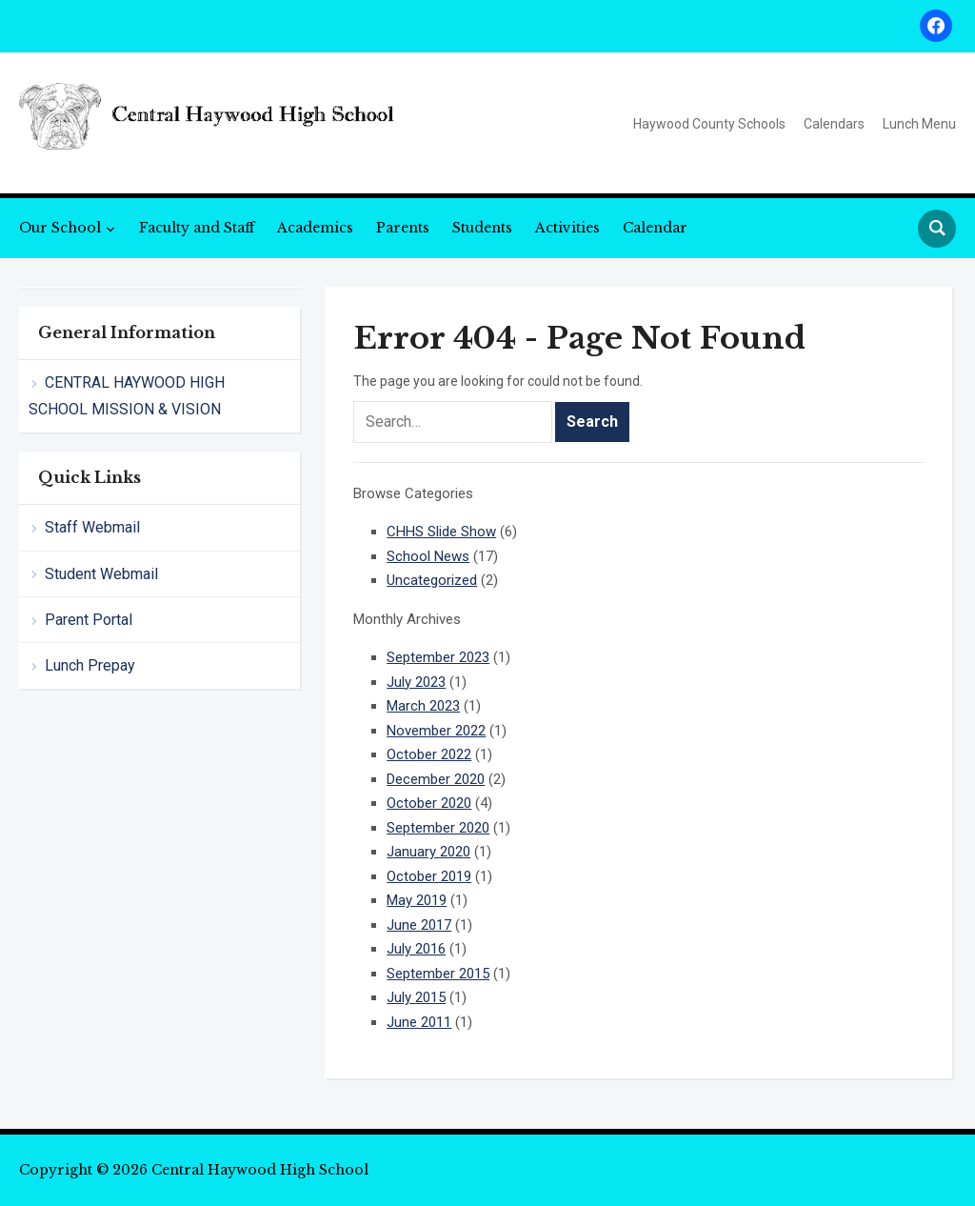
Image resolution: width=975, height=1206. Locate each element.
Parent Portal (88, 620)
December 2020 (436, 779)
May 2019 (417, 900)
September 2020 (438, 827)
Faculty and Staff (196, 227)
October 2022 (429, 754)
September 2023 (438, 657)
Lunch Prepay (90, 665)
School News (428, 556)
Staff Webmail (92, 527)
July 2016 (416, 948)
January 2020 (428, 851)
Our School (60, 227)
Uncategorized (432, 580)
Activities (567, 227)
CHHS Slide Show (441, 531)
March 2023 (423, 705)
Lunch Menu (919, 123)
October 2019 (429, 876)
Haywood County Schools (709, 123)
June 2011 (419, 1022)
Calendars (834, 123)
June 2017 (419, 925)
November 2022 (436, 730)
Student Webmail (101, 574)
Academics (315, 227)
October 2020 (429, 803)
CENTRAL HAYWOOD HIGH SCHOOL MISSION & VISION (127, 395)
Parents (402, 227)
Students (482, 227)
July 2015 (416, 997)
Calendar (655, 227)
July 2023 (416, 682)
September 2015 (438, 973)
